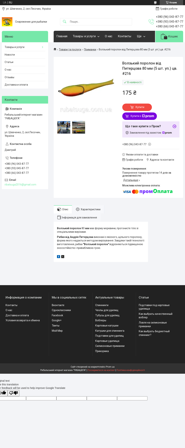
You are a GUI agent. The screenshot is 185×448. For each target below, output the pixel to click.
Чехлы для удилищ (106, 310)
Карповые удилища (107, 340)
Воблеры (100, 320)
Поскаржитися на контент (101, 370)
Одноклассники (61, 310)
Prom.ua (110, 367)
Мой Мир (57, 330)
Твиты (55, 325)
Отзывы (9, 77)
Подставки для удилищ (109, 335)
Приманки (90, 49)
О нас (108, 36)
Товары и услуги (84, 36)
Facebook (57, 315)
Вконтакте (58, 305)
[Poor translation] (13, 393)
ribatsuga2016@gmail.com (20, 184)
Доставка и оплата (16, 84)
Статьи (9, 62)
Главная (61, 36)
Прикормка (102, 351)
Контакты (124, 36)
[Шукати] (64, 22)
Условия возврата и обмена (23, 320)
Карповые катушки (106, 325)
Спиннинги (101, 305)
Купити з (142, 116)
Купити (140, 107)
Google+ (56, 320)
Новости (10, 54)
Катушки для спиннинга (109, 330)
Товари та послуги (70, 49)
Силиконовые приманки (110, 345)
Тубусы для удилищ (107, 315)
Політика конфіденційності (131, 370)
